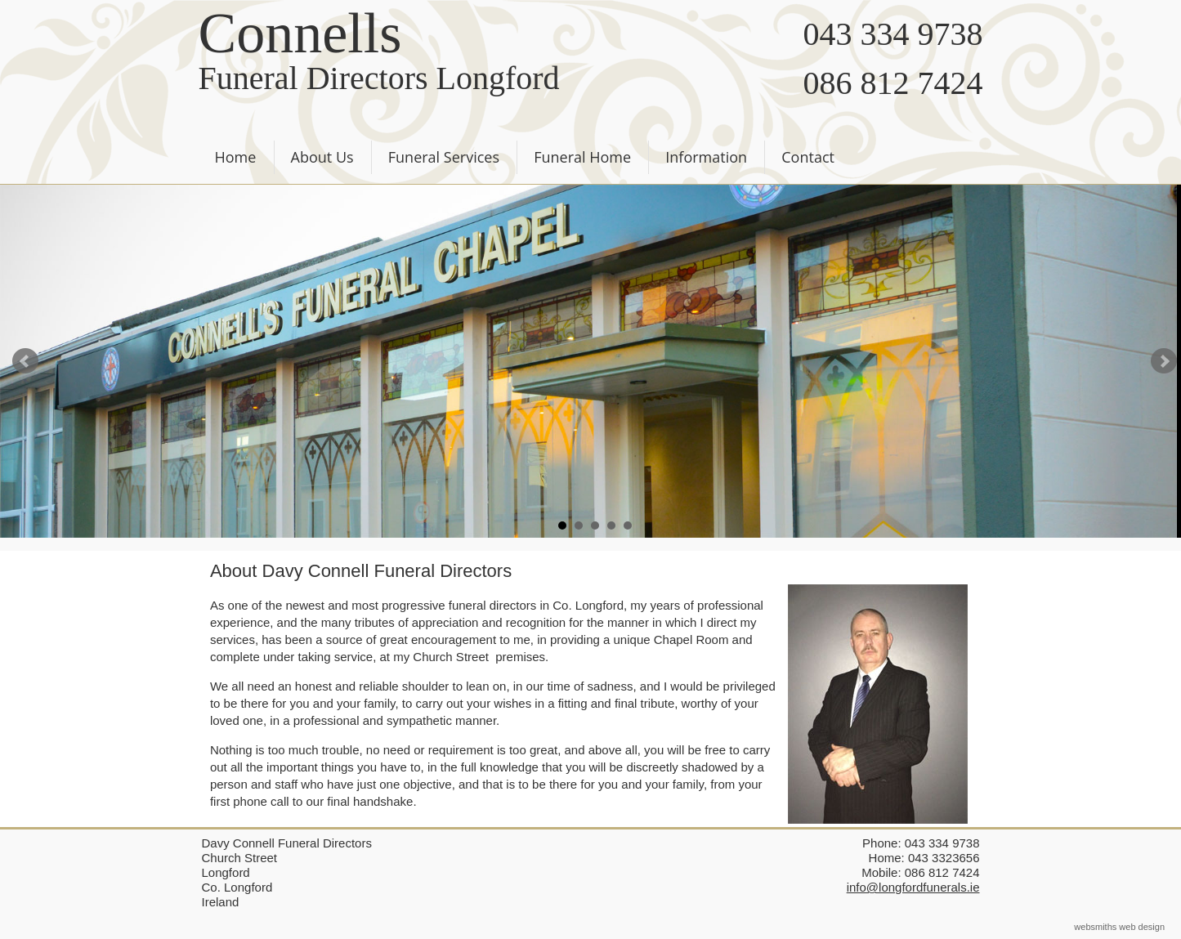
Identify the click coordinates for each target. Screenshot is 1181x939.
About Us (322, 157)
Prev (25, 361)
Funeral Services (443, 157)
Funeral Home (582, 157)
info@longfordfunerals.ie (913, 887)
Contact (807, 157)
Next (1164, 361)
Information (706, 157)
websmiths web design (1119, 927)
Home (236, 157)
